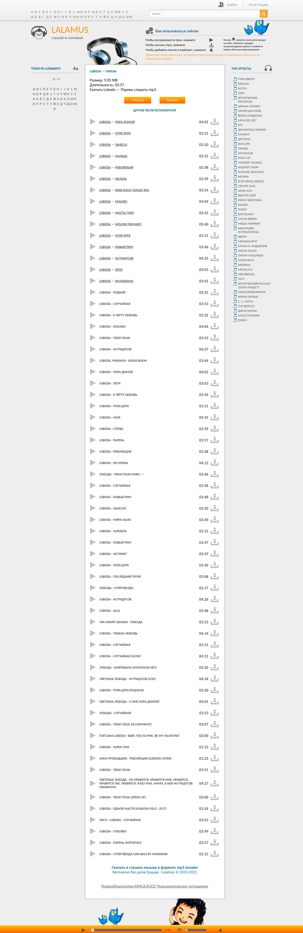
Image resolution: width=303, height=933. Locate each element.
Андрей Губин (248, 167)
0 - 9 (54, 79)
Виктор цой (247, 195)
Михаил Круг (248, 241)
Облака (121, 179)
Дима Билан (247, 311)
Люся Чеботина (250, 200)
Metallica (245, 269)
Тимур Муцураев (250, 255)
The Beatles (246, 306)
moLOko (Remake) (128, 224)
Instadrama (124, 281)
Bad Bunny (246, 214)
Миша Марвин (249, 223)
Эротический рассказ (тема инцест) (254, 285)
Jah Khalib (245, 153)
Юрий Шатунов (249, 111)
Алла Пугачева (249, 315)
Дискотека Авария (252, 129)
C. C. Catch (245, 301)
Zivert (242, 209)
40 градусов (124, 258)
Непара (243, 176)
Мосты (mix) (124, 213)
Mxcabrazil (246, 274)
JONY (241, 93)
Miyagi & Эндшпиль (253, 246)
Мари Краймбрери (252, 292)
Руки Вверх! (246, 79)
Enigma (243, 83)
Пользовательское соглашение (182, 886)
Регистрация (258, 5)
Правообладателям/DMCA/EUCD (128, 886)
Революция (124, 167)
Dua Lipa (244, 144)
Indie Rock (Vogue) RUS (132, 190)
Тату (241, 279)
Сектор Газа (246, 186)
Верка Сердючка (250, 115)
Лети (118, 270)
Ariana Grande (249, 106)
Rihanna (244, 265)
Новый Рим (124, 247)
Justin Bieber (247, 219)
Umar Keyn (246, 260)
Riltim (242, 88)
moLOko (121, 201)
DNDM (242, 320)
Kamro (243, 205)
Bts (240, 125)
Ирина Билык (248, 296)
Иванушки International (248, 230)
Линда (243, 148)
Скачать (172, 100)
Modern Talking (250, 162)
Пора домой (125, 122)
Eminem (244, 134)
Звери (242, 236)
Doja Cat (244, 158)
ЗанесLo (121, 145)
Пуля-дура (123, 133)
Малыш (121, 156)
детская (244, 139)
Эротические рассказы (248, 99)
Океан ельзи (247, 251)
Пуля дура (123, 235)
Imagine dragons (251, 172)
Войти (232, 5)
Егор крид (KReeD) (251, 181)
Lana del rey (247, 120)
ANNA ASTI (245, 190)
